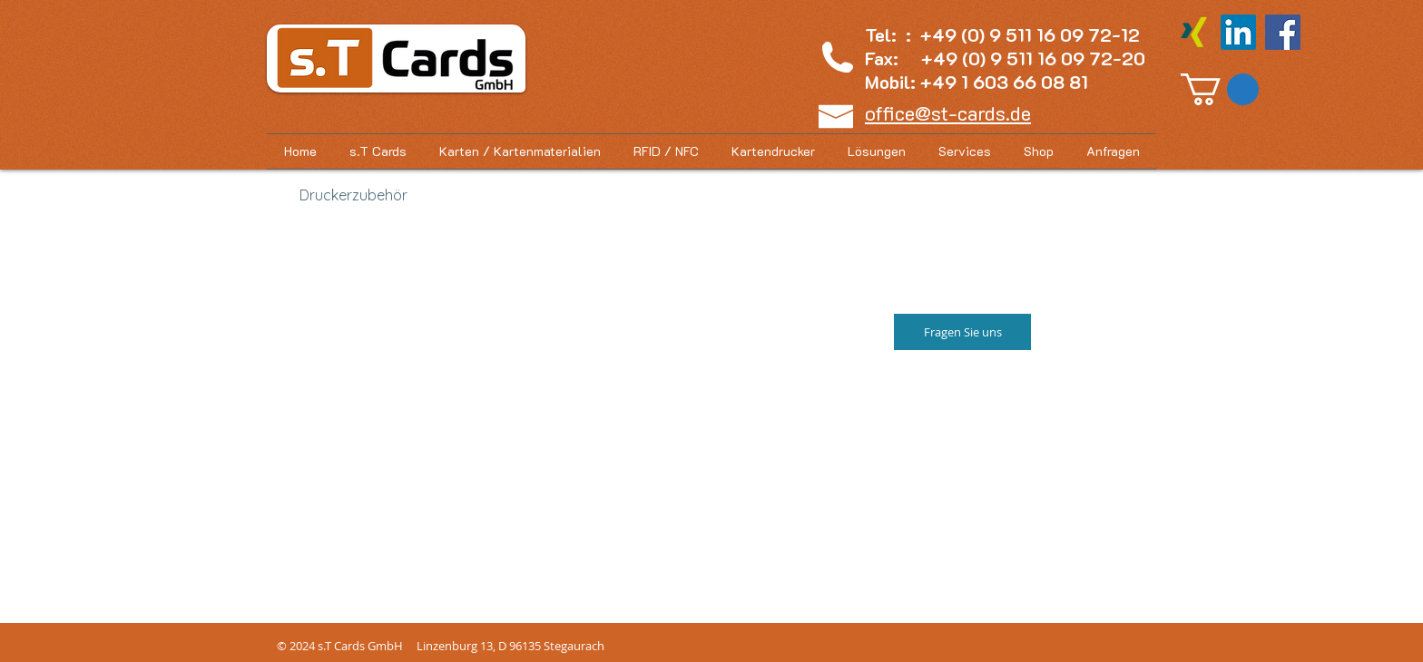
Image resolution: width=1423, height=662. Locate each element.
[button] (1220, 89)
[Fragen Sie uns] (962, 332)
